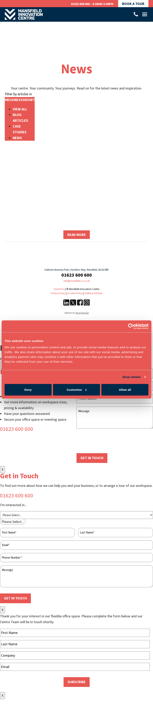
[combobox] (13, 522)
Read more (76, 234)
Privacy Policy (58, 293)
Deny (28, 389)
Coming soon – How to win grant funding (76, 200)
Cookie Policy (75, 293)
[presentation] (106, 441)
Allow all (125, 389)
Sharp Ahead (82, 312)
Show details (131, 377)
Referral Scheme (93, 293)
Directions (59, 289)
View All (20, 109)
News (17, 138)
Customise (77, 389)
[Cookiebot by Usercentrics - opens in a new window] (131, 326)
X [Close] (2, 469)
